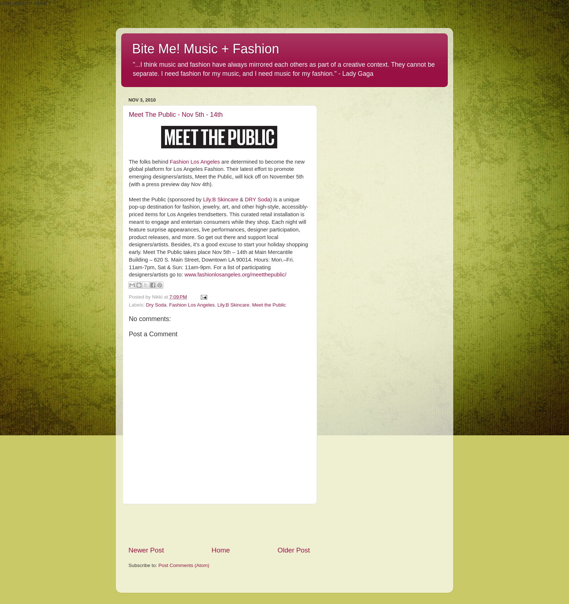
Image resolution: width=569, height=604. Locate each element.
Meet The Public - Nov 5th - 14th (176, 114)
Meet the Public (269, 305)
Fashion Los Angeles (195, 162)
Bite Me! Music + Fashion (205, 48)
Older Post (294, 550)
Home (221, 550)
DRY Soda (257, 199)
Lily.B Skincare (220, 199)
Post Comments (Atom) (184, 565)
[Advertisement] (219, 525)
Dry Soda (156, 305)
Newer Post (146, 550)
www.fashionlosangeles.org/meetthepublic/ (235, 275)
